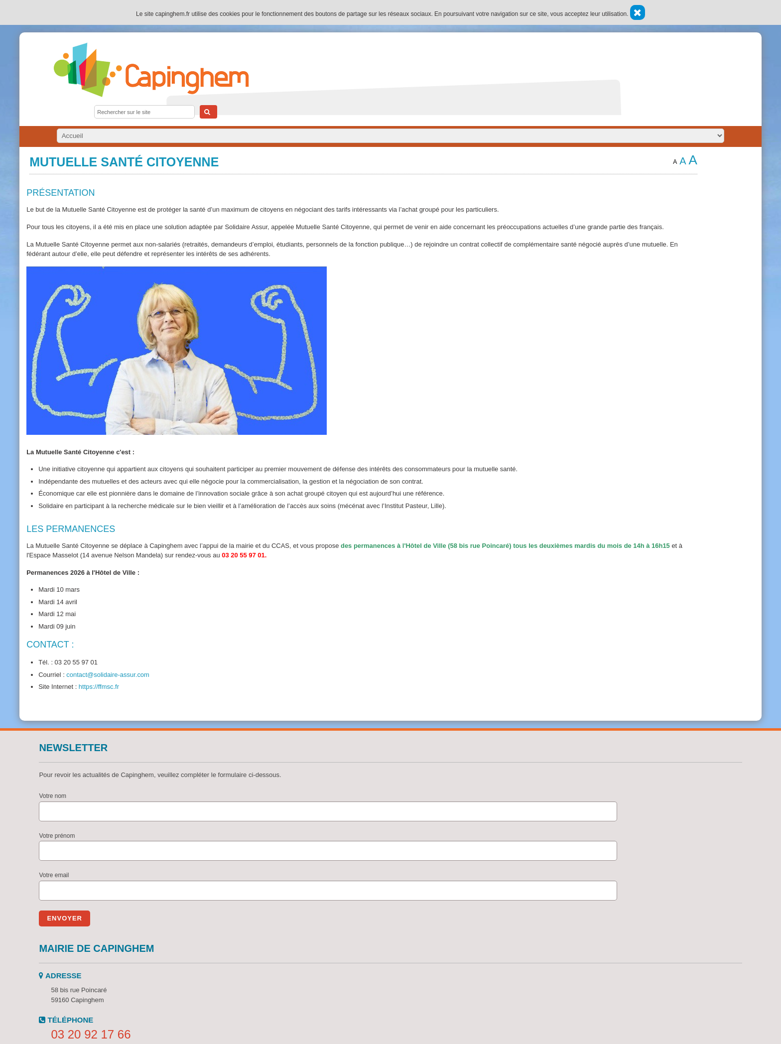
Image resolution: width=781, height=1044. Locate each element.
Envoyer (64, 918)
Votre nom (52, 795)
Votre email (54, 875)
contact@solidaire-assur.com (107, 674)
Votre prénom (57, 835)
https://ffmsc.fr (99, 686)
